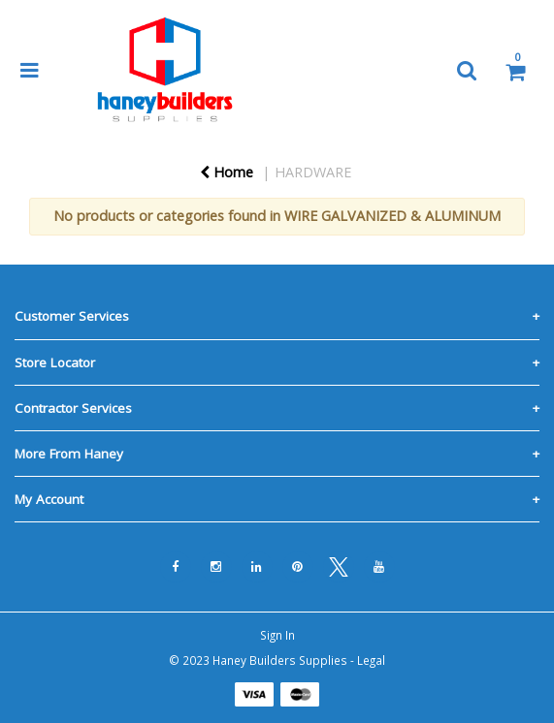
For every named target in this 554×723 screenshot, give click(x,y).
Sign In (277, 635)
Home (226, 172)
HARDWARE (313, 172)
